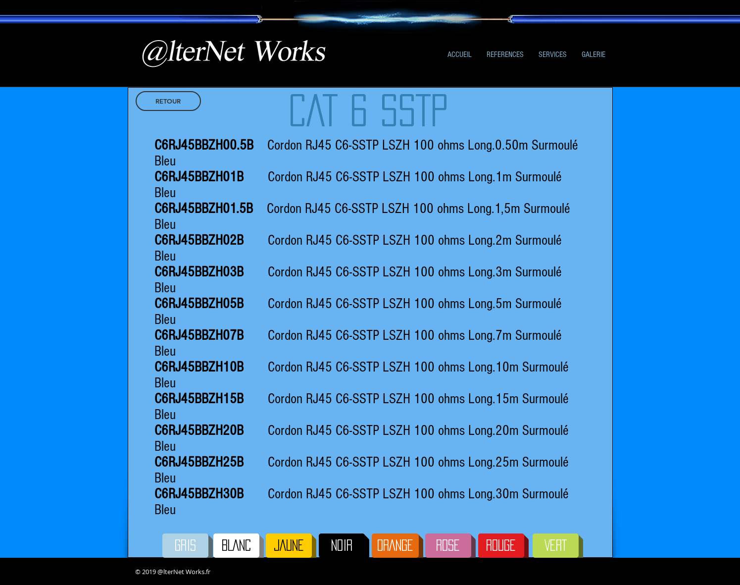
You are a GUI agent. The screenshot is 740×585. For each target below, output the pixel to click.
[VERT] (556, 545)
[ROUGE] (501, 545)
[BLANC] (236, 545)
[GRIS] (185, 545)
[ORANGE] (395, 545)
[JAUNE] (289, 545)
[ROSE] (448, 545)
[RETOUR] (168, 101)
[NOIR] (342, 545)
